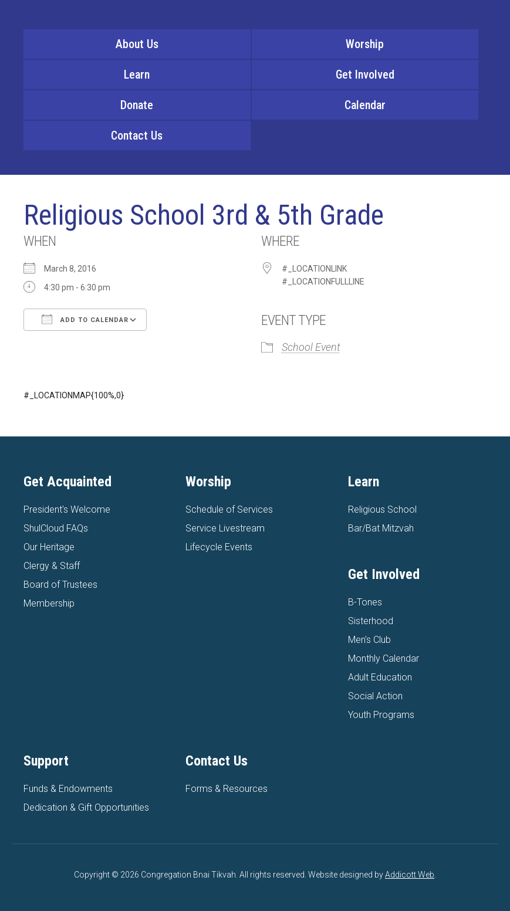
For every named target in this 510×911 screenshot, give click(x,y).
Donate (136, 105)
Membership (49, 603)
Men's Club (369, 639)
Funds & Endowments (68, 788)
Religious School (382, 509)
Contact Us (137, 135)
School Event (311, 347)
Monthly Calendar (383, 658)
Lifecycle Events (218, 547)
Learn (137, 74)
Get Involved (365, 74)
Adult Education (380, 677)
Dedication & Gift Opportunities (86, 807)
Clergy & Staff (51, 565)
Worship (365, 44)
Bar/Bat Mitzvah (381, 528)
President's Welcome (66, 509)
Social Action (375, 696)
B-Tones (365, 602)
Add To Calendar (85, 319)
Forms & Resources (226, 788)
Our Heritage (49, 547)
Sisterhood (370, 620)
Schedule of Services (229, 509)
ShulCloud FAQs (55, 528)
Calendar (365, 105)
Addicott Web (409, 874)
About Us (137, 44)
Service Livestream (225, 528)
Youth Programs (381, 714)
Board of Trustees (60, 584)
